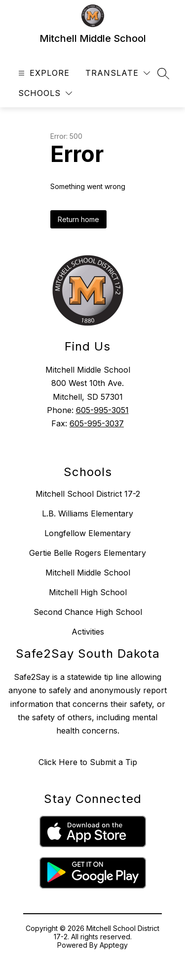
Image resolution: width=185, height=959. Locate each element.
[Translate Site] (117, 73)
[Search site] (163, 73)
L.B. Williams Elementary (87, 513)
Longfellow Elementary (87, 533)
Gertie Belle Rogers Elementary (87, 553)
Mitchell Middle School (87, 572)
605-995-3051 (102, 410)
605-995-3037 (97, 423)
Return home (78, 219)
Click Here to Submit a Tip (87, 762)
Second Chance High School (88, 612)
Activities (88, 632)
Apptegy (114, 945)
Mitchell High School (88, 592)
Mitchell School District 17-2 (88, 494)
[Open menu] (43, 73)
